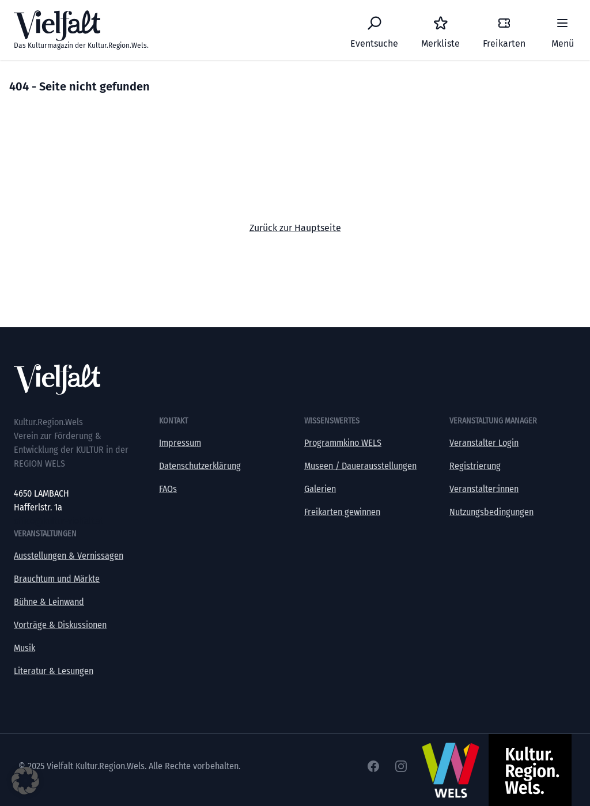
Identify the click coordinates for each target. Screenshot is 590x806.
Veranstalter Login (484, 442)
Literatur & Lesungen (53, 670)
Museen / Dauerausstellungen (360, 465)
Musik (24, 647)
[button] (25, 780)
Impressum (180, 442)
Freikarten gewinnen (342, 511)
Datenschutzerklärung (200, 465)
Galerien (320, 488)
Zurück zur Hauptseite (295, 227)
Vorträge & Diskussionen (60, 624)
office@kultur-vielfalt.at (58, 521)
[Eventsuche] (374, 30)
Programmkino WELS (342, 442)
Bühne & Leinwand (49, 601)
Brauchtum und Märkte (57, 578)
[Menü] (562, 30)
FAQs (168, 488)
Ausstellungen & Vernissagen (68, 555)
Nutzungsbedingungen (491, 511)
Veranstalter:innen (484, 488)
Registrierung (475, 465)
